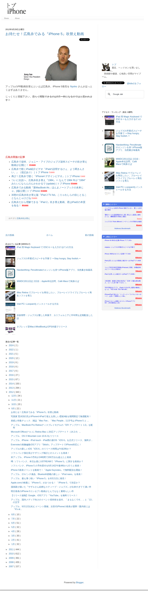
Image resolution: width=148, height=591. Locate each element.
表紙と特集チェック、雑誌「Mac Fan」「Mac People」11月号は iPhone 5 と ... (50, 420)
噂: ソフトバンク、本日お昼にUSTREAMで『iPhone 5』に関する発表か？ (47, 461)
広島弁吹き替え (23, 218)
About (17, 18)
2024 (11, 345)
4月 (13, 531)
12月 (14, 396)
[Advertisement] (86, 9)
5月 (13, 527)
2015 (11, 379)
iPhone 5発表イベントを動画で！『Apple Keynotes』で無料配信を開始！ (46, 470)
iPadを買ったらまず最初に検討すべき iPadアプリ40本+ (123, 261)
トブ (114, 64)
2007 (11, 566)
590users (138, 284)
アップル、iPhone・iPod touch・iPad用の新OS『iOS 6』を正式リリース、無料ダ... (52, 440)
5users (139, 218)
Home (6, 18)
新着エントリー (110, 204)
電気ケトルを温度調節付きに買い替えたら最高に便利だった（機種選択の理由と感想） (123, 215)
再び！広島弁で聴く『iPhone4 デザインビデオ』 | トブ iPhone (45, 176)
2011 (11, 549)
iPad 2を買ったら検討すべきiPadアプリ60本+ (120, 274)
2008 (11, 562)
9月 (13, 408)
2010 (11, 554)
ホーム (49, 235)
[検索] (124, 94)
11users (139, 212)
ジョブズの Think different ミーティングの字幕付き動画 (123, 221)
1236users (138, 244)
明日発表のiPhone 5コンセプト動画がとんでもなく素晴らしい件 (42, 491)
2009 (11, 558)
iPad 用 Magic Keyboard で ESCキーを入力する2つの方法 (45, 247)
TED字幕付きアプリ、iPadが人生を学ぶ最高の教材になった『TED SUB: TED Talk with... (122, 288)
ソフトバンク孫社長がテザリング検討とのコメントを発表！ (40, 453)
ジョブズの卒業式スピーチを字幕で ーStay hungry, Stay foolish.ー (49, 258)
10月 (14, 404)
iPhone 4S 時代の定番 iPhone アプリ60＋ (118, 240)
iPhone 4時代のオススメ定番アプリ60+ (118, 254)
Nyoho (73, 86)
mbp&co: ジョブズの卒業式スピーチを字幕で (120, 247)
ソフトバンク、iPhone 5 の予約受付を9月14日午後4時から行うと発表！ (46, 466)
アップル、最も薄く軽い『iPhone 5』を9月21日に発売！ (39, 478)
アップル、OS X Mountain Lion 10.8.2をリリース (35, 436)
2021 (11, 354)
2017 (11, 371)
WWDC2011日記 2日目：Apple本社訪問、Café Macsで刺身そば (48, 281)
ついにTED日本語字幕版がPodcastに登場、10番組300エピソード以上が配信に (123, 268)
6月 (13, 523)
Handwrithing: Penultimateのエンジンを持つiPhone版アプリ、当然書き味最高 (54, 270)
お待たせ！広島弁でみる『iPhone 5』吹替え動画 (44, 34)
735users (138, 271)
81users (139, 225)
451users (138, 298)
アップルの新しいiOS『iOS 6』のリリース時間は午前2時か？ (41, 449)
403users (138, 305)
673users (138, 278)
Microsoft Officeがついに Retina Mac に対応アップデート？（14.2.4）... (46, 432)
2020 (11, 358)
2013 (11, 388)
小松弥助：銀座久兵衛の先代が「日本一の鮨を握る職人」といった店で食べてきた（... (123, 281)
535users (138, 291)
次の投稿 (9, 235)
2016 (11, 375)
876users (138, 264)
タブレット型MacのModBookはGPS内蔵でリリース (42, 326)
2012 (11, 392)
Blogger (79, 582)
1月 (13, 544)
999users (138, 251)
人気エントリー (110, 237)
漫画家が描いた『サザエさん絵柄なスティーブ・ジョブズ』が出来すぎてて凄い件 (51, 487)
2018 (11, 366)
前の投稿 (89, 235)
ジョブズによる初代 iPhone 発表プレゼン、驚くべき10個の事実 (123, 209)
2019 (11, 362)
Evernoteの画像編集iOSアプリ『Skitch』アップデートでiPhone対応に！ (46, 444)
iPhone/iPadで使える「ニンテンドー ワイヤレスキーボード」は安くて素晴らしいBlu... (123, 295)
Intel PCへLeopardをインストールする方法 (38, 304)
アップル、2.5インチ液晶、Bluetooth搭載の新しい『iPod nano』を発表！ (47, 474)
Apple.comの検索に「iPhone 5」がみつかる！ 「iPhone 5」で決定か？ (45, 483)
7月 (13, 519)
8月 (13, 514)
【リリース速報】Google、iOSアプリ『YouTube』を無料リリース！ (44, 495)
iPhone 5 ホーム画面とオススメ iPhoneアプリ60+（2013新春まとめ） (120, 302)
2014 (11, 383)
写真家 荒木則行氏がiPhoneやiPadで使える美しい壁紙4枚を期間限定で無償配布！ (51, 416)
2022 (11, 349)
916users (138, 257)
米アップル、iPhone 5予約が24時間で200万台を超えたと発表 (41, 457)
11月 (14, 400)
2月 (13, 540)
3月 (13, 536)
